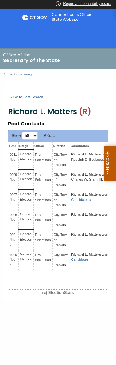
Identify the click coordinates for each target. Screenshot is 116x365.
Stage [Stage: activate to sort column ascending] (23, 146)
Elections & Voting (20, 74)
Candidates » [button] (81, 199)
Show (25, 136)
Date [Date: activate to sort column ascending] (12, 146)
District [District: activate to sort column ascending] (59, 146)
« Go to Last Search (26, 97)
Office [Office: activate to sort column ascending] (39, 146)
